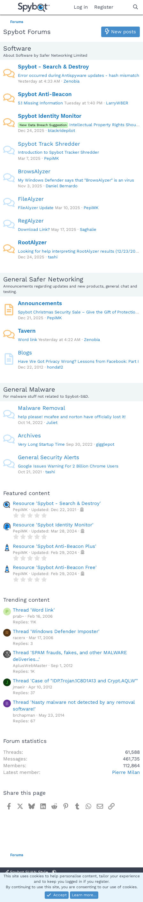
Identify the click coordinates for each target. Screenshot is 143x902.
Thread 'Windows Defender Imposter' (56, 631)
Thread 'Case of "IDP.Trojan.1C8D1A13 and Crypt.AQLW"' (75, 681)
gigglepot (105, 444)
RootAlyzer (32, 242)
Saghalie (88, 229)
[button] (54, 872)
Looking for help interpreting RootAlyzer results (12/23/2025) (80, 251)
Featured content (26, 493)
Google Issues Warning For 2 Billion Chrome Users (68, 466)
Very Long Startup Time (41, 444)
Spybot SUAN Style (26, 872)
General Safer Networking (43, 279)
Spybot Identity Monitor (49, 116)
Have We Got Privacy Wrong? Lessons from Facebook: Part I (78, 361)
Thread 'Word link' (34, 610)
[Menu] (8, 7)
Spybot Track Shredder (49, 144)
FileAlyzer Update (36, 207)
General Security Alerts (48, 457)
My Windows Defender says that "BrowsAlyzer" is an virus (76, 180)
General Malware (29, 389)
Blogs (25, 352)
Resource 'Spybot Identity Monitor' (53, 525)
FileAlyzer (31, 199)
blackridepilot (61, 130)
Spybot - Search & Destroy (53, 66)
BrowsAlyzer (34, 171)
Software (17, 48)
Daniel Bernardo (62, 185)
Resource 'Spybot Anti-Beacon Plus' (54, 546)
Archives (29, 435)
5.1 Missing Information (40, 103)
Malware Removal (41, 408)
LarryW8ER (117, 103)
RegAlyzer (31, 220)
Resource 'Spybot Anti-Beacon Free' (55, 567)
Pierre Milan (126, 772)
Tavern (27, 331)
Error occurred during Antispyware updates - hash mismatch (78, 75)
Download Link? (34, 229)
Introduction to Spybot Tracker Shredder (58, 152)
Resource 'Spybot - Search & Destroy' (57, 503)
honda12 (55, 367)
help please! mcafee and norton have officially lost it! (72, 416)
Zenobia (71, 81)
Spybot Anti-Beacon (45, 94)
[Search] (135, 7)
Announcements (40, 303)
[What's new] (123, 7)
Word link (27, 339)
